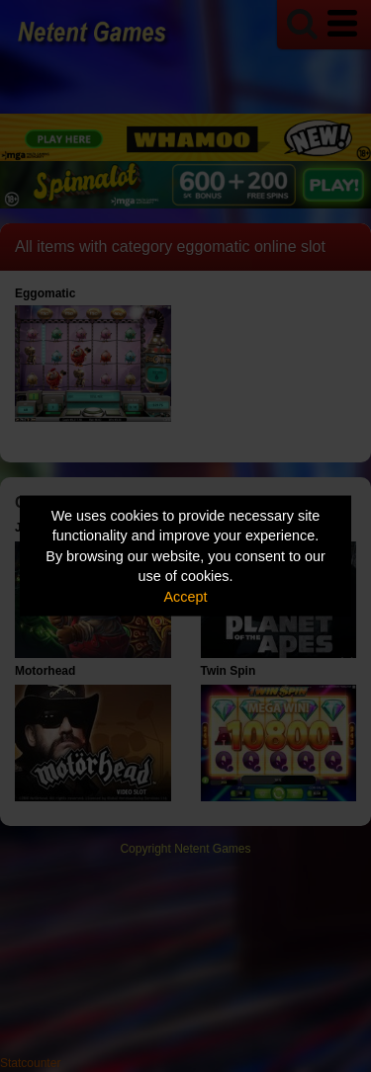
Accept (186, 596)
